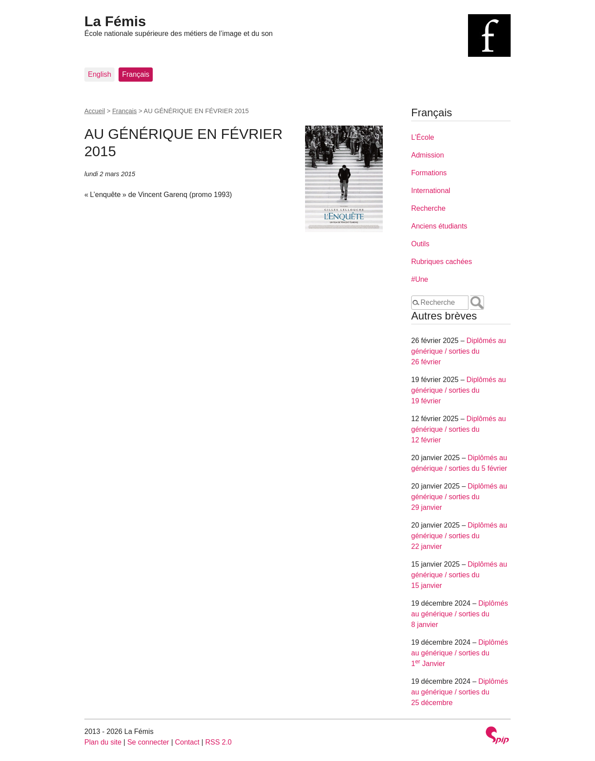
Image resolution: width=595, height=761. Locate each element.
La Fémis (115, 21)
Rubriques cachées (441, 261)
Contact (187, 742)
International (430, 190)
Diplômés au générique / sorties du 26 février (458, 351)
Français (135, 74)
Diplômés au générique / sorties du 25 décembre (459, 692)
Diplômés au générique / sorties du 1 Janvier (459, 653)
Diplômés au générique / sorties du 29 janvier (459, 496)
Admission (427, 155)
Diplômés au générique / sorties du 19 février (458, 390)
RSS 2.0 (218, 742)
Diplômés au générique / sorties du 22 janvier (459, 535)
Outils (420, 244)
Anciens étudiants (439, 226)
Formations (429, 173)
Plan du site (103, 742)
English (99, 74)
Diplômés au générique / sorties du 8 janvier (459, 613)
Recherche (428, 208)
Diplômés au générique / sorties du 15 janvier (459, 574)
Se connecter (148, 742)
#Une (419, 279)
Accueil (94, 110)
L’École (422, 137)
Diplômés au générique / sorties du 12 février (458, 429)
